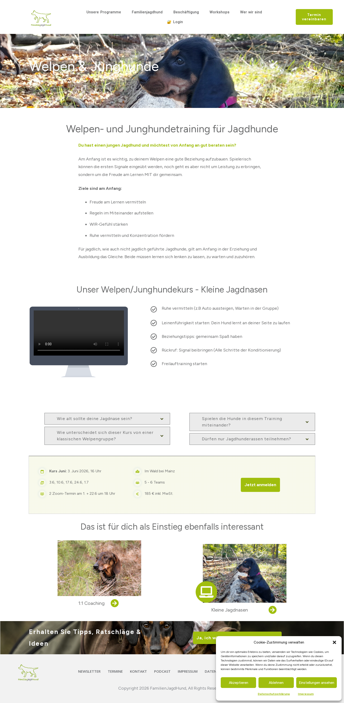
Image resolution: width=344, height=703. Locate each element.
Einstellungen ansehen (316, 683)
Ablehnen (276, 683)
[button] (334, 642)
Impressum (306, 694)
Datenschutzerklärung (274, 694)
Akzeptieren (238, 683)
